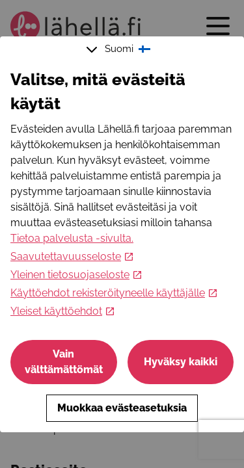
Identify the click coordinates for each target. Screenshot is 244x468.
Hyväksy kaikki (180, 362)
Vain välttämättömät (64, 362)
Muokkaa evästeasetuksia (122, 408)
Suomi (120, 49)
